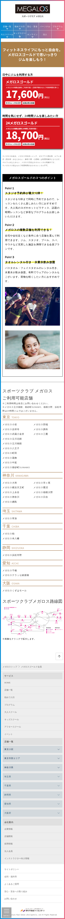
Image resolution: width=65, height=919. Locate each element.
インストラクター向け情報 (16, 858)
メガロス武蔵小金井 (13, 433)
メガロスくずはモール (14, 590)
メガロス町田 (9, 452)
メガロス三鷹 (40, 433)
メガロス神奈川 (10, 496)
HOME (7, 682)
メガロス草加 (9, 518)
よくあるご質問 (11, 884)
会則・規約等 (10, 876)
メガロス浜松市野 (12, 554)
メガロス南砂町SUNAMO (16, 467)
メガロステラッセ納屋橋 (15, 575)
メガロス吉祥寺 (10, 429)
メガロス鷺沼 (40, 487)
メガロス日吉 (40, 496)
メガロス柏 (8, 533)
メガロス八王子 (10, 448)
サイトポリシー (11, 869)
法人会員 (8, 851)
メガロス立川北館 (12, 438)
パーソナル (45, 26)
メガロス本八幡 (10, 538)
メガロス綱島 (9, 501)
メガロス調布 (40, 429)
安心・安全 (32, 26)
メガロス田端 (40, 424)
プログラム (58, 26)
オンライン (32, 34)
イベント (8, 734)
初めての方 (20, 26)
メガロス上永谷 (10, 492)
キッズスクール (20, 34)
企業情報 (8, 829)
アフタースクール (12, 727)
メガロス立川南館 (12, 443)
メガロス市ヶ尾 (41, 482)
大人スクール (7, 34)
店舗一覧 (7, 26)
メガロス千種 (9, 570)
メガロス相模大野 (43, 492)
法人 (45, 34)
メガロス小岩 (9, 424)
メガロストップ (10, 667)
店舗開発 (8, 836)
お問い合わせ (10, 899)
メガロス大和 (9, 482)
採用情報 (8, 844)
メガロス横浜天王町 (13, 487)
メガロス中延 (9, 462)
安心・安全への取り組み (15, 891)
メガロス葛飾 (9, 457)
